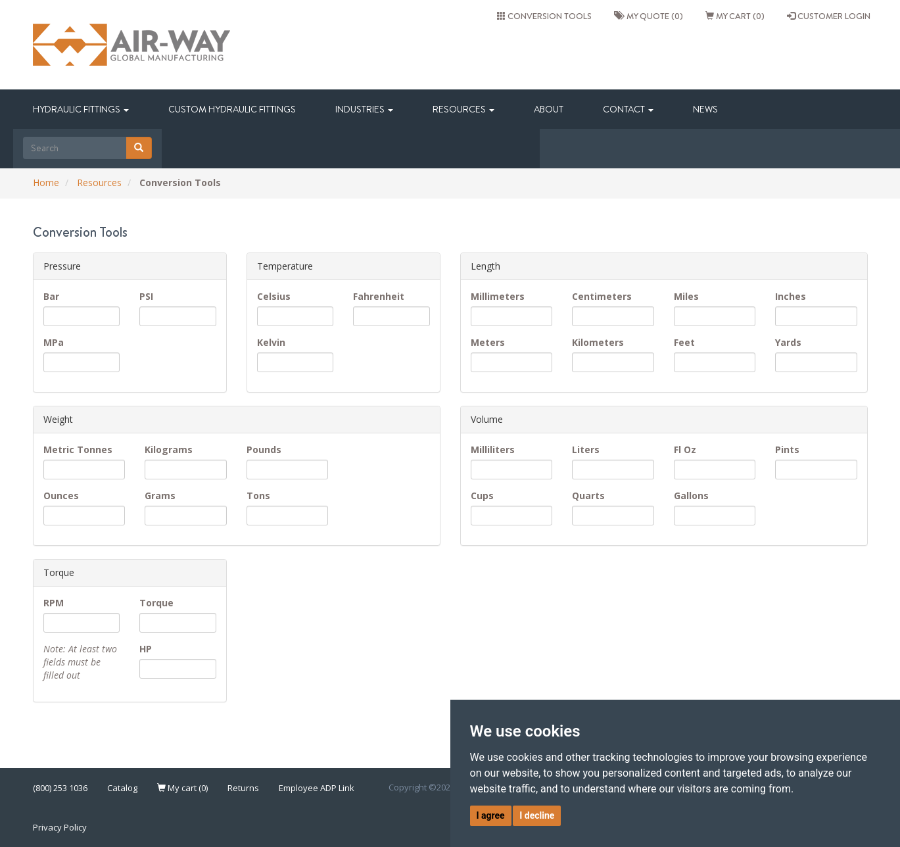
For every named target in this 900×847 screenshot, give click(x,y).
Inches (790, 296)
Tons (258, 495)
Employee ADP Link (316, 788)
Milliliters (493, 449)
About (548, 109)
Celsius (274, 296)
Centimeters (602, 296)
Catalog (122, 788)
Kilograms (169, 449)
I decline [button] (536, 815)
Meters (488, 342)
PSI (146, 296)
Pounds (264, 449)
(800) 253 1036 (60, 788)
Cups (482, 495)
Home (46, 182)
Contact (628, 109)
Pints (787, 449)
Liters (586, 449)
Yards (788, 342)
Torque (156, 602)
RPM (53, 602)
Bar (51, 296)
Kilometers (598, 342)
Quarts (588, 495)
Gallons (691, 495)
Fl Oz (685, 449)
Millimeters (498, 296)
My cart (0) (735, 16)
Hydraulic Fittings (81, 109)
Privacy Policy (60, 827)
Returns (243, 788)
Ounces (61, 495)
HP (145, 648)
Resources (463, 109)
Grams (160, 495)
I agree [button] (491, 815)
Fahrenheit (378, 296)
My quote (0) (648, 16)
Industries (364, 109)
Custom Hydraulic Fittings (232, 109)
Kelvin (271, 342)
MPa (53, 342)
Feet (684, 342)
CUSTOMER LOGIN (828, 16)
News (705, 109)
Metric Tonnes (77, 449)
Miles (686, 296)
